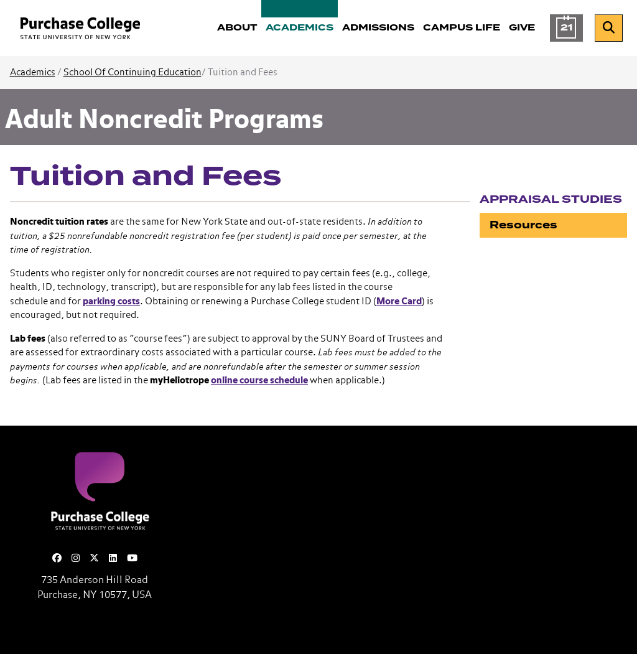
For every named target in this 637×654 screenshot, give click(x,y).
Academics (32, 72)
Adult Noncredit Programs (164, 121)
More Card (399, 301)
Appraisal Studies (551, 199)
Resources (523, 225)
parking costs (111, 301)
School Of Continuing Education (132, 72)
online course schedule (259, 380)
